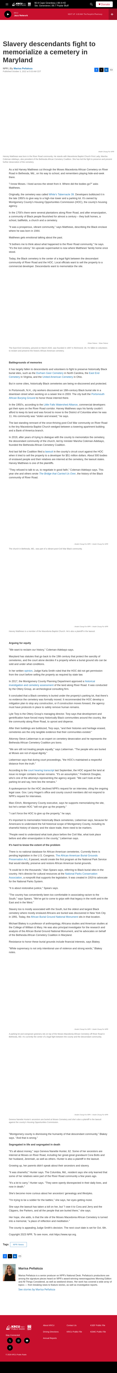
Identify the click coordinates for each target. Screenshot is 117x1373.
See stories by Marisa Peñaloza (36, 1289)
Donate (105, 4)
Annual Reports (50, 1338)
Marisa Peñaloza (23, 68)
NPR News (18, 1244)
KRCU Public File (74, 1332)
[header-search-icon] (91, 4)
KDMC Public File (98, 1332)
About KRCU (48, 1325)
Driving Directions (51, 1332)
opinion (28, 670)
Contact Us (71, 1325)
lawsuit (49, 451)
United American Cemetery (57, 377)
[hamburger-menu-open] (7, 4)
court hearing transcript (41, 770)
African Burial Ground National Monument (54, 916)
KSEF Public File (97, 1325)
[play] (8, 14)
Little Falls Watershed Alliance (61, 404)
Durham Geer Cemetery (50, 373)
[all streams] (113, 14)
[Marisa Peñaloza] (9, 1272)
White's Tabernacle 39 (61, 194)
